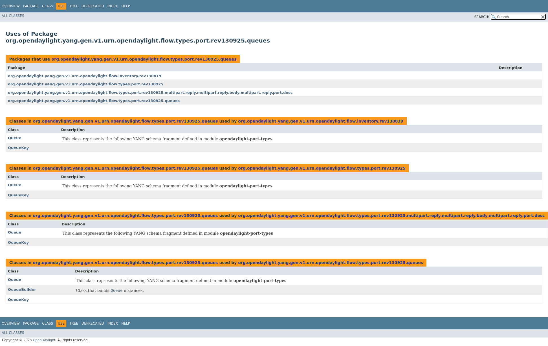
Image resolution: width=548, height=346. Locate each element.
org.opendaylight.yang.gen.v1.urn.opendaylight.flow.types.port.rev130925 (85, 84)
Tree (73, 6)
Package (31, 6)
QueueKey (18, 148)
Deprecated (93, 6)
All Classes (13, 16)
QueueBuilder (22, 289)
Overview (11, 6)
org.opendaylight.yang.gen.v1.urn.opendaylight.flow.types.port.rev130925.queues (143, 59)
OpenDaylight (44, 340)
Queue (14, 138)
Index (112, 6)
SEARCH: (481, 17)
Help (125, 6)
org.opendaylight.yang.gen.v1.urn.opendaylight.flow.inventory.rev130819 (84, 76)
